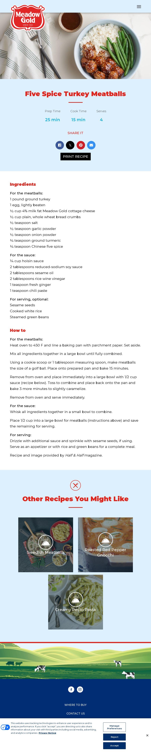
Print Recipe (75, 156)
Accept (114, 747)
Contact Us (75, 713)
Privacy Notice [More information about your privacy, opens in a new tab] (47, 734)
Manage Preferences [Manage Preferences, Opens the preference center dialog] (114, 728)
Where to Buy (75, 705)
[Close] (147, 736)
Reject (114, 738)
